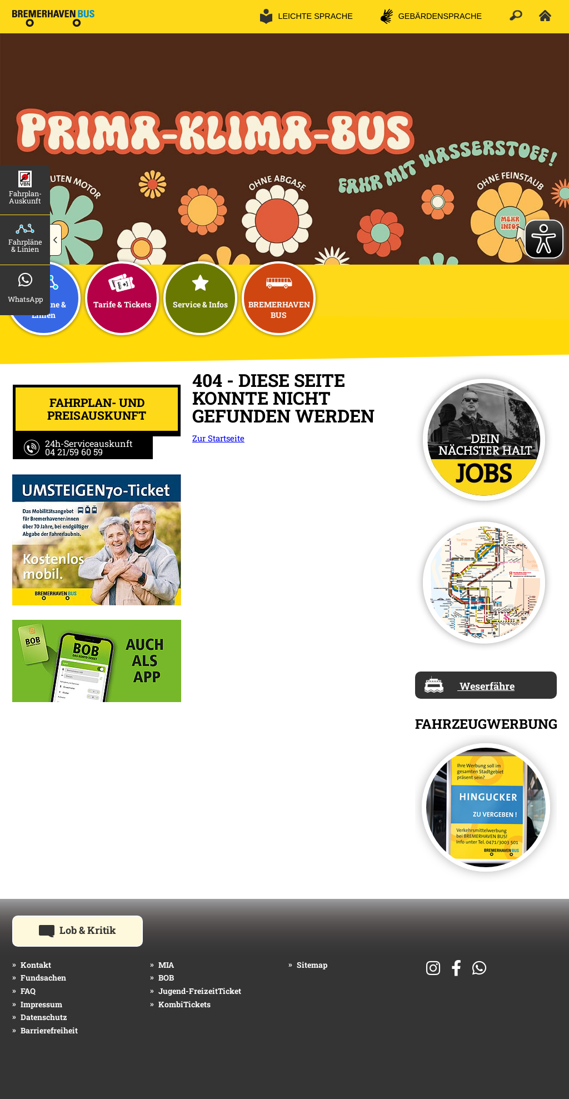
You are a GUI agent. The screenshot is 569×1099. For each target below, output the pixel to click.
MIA (166, 964)
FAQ (28, 991)
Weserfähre (470, 684)
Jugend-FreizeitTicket (199, 991)
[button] (56, 240)
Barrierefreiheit (49, 1030)
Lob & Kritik (91, 929)
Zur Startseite (218, 438)
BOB (166, 977)
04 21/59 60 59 (74, 451)
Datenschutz (44, 1017)
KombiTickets (184, 1004)
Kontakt (36, 964)
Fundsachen (43, 977)
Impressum (41, 1004)
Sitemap (312, 964)
